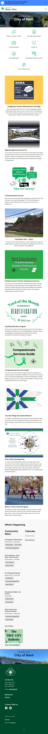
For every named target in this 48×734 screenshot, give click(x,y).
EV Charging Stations (12, 573)
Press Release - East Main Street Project (12, 556)
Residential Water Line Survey (13, 593)
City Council (18, 544)
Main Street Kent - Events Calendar (11, 610)
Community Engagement (12, 548)
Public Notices (9, 565)
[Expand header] (46, 9)
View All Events (29, 540)
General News (9, 544)
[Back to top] (24, 729)
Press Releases (10, 562)
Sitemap (7, 697)
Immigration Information (13, 539)
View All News (9, 626)
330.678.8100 (13, 689)
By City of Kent (8, 542)
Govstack (12, 722)
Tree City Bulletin (12, 645)
